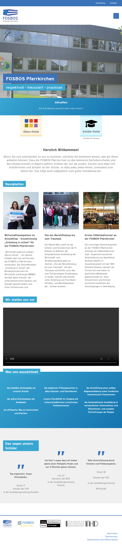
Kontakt (113, 3)
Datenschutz (111, 536)
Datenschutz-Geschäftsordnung (102, 539)
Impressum (112, 533)
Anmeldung (100, 3)
